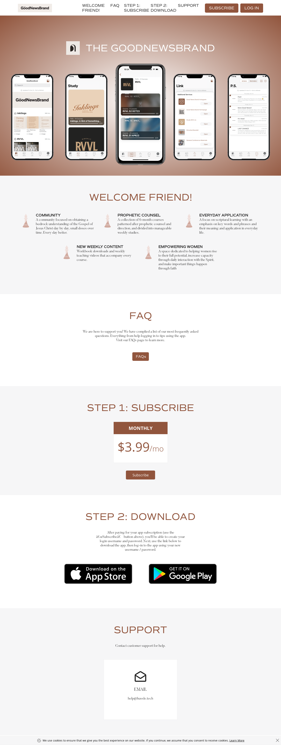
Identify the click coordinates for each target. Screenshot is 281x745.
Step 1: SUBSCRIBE (136, 8)
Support (188, 5)
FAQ (114, 5)
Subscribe (221, 8)
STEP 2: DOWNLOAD (163, 8)
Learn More (236, 740)
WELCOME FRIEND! (93, 8)
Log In (251, 8)
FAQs (141, 356)
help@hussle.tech (140, 680)
